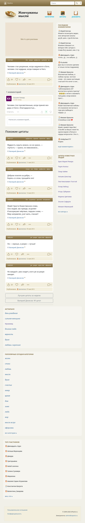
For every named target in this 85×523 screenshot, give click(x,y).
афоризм (49, 139)
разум (31, 60)
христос (39, 200)
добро (36, 169)
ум (31, 237)
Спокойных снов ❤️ (65, 120)
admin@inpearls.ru (72, 516)
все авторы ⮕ (63, 212)
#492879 (10, 169)
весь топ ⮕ (9, 496)
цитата (44, 60)
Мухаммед (9, 324)
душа (7, 339)
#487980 (10, 60)
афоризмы (9, 428)
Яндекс (60, 142)
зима (7, 406)
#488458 (10, 200)
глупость (42, 139)
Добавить (76, 12)
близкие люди (10, 329)
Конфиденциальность (14, 514)
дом (6, 401)
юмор (7, 390)
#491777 (10, 139)
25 (12, 224)
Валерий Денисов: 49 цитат (29, 300)
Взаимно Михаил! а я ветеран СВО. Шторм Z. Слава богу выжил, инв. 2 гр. (69, 47)
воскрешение (47, 200)
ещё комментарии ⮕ (65, 147)
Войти (8, 3)
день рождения (11, 313)
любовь (8, 369)
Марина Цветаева (64, 197)
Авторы (63, 12)
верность (9, 334)
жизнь (7, 358)
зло (32, 169)
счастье (8, 385)
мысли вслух (10, 422)
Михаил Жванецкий (65, 207)
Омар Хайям (63, 171)
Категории (49, 12)
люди (7, 412)
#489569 (10, 265)
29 (12, 79)
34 (12, 158)
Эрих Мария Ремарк (65, 161)
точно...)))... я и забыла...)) (67, 57)
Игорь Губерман (64, 192)
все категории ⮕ (11, 433)
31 (12, 188)
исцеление (32, 200)
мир (6, 417)
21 (12, 254)
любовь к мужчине (13, 345)
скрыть (35, 139)
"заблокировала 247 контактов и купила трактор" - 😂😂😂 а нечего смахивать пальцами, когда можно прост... (69, 93)
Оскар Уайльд (63, 187)
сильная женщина (12, 318)
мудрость (37, 60)
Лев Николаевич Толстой (67, 181)
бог (27, 60)
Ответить (10, 112)
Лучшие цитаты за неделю (29, 295)
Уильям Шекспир (64, 176)
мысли (7, 374)
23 (12, 285)
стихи (28, 169)
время (7, 396)
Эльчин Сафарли (64, 202)
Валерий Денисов (16, 151)
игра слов (41, 237)
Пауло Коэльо (63, 166)
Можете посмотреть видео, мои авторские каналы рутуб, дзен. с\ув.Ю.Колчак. (68, 35)
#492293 (10, 237)
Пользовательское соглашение (17, 510)
